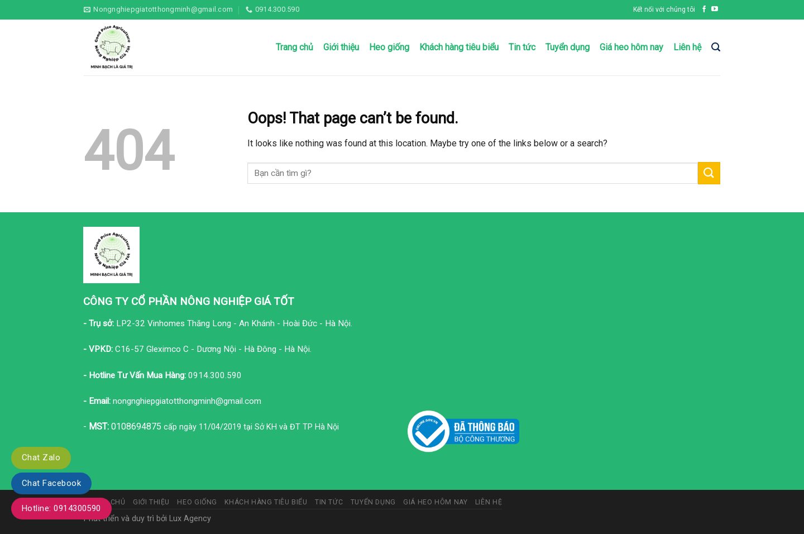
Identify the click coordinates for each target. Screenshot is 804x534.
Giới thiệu (341, 47)
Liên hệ (687, 47)
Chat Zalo (41, 457)
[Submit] (709, 173)
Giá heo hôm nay (631, 47)
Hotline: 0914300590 (61, 508)
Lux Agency (190, 518)
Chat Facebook (51, 483)
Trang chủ (294, 47)
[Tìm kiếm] (715, 47)
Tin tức (522, 47)
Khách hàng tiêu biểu (459, 47)
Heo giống (389, 47)
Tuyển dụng (567, 47)
